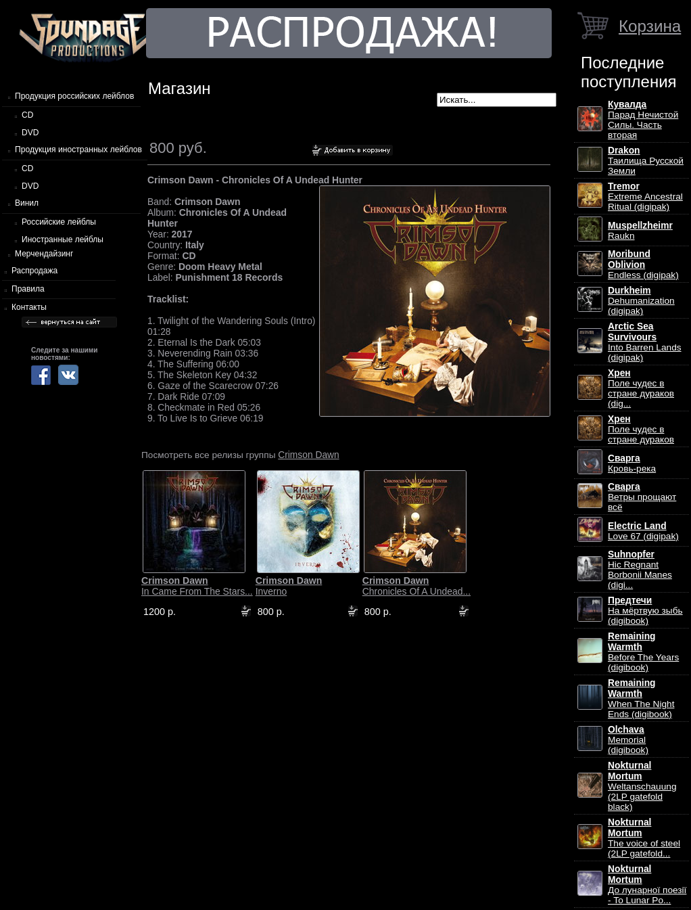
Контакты (29, 307)
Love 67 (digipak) (643, 531)
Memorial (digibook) (628, 740)
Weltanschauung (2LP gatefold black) (642, 786)
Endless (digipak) (643, 264)
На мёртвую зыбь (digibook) (645, 610)
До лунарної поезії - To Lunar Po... (647, 884)
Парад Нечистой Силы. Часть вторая (643, 119)
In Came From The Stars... (197, 586)
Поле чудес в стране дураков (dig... (641, 388)
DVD (30, 132)
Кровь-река (632, 463)
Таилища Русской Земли (646, 160)
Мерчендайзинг (44, 253)
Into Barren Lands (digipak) (645, 342)
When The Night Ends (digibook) (641, 698)
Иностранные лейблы (62, 239)
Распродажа (34, 270)
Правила (28, 289)
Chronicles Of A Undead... (416, 586)
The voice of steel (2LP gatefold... (644, 838)
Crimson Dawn (308, 454)
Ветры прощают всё (642, 497)
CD (27, 115)
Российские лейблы (59, 222)
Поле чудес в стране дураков (641, 429)
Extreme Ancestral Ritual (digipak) (645, 196)
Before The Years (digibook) (643, 652)
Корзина (650, 26)
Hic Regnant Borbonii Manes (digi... (640, 569)
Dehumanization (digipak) (641, 301)
